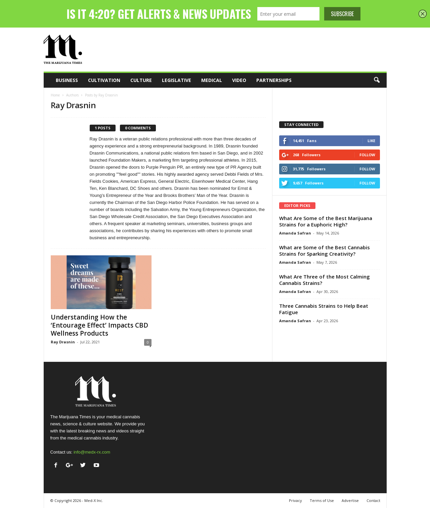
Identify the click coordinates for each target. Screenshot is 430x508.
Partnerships (274, 80)
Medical (211, 80)
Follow (367, 154)
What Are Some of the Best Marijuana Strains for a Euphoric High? (325, 221)
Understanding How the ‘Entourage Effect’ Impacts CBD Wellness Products (99, 325)
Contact (373, 500)
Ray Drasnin (63, 341)
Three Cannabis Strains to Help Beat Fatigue (323, 308)
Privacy (295, 500)
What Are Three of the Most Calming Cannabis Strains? (324, 279)
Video (239, 80)
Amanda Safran (295, 233)
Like (371, 140)
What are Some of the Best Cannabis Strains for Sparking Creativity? (324, 250)
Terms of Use (322, 500)
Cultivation (104, 80)
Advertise (350, 500)
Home (55, 95)
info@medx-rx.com (92, 452)
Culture (141, 80)
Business (67, 80)
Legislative (176, 80)
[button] (376, 80)
